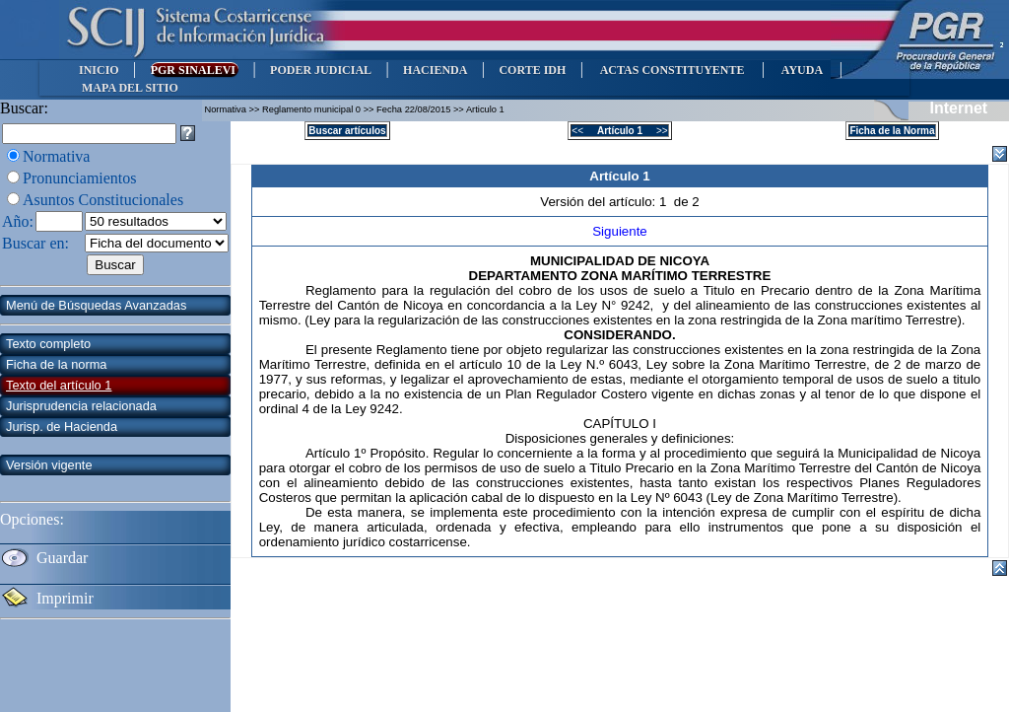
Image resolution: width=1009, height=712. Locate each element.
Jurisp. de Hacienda (61, 426)
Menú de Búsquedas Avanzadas (96, 305)
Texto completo (48, 343)
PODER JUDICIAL (320, 70)
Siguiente (619, 231)
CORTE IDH (532, 70)
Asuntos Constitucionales (103, 199)
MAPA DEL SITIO (130, 88)
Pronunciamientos (80, 178)
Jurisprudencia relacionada (81, 405)
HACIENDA (435, 70)
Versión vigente (49, 465)
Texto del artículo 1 (58, 385)
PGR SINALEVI (194, 70)
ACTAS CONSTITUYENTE (672, 70)
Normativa (56, 156)
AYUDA (801, 70)
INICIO (99, 70)
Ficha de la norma (56, 364)
